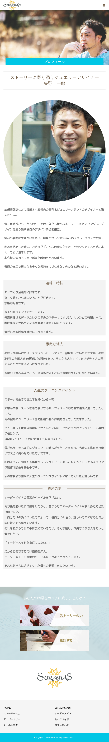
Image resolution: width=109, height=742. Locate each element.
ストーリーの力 (11, 713)
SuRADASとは (63, 707)
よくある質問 (10, 725)
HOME (7, 707)
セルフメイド (62, 719)
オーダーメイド (63, 713)
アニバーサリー (11, 719)
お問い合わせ (62, 725)
